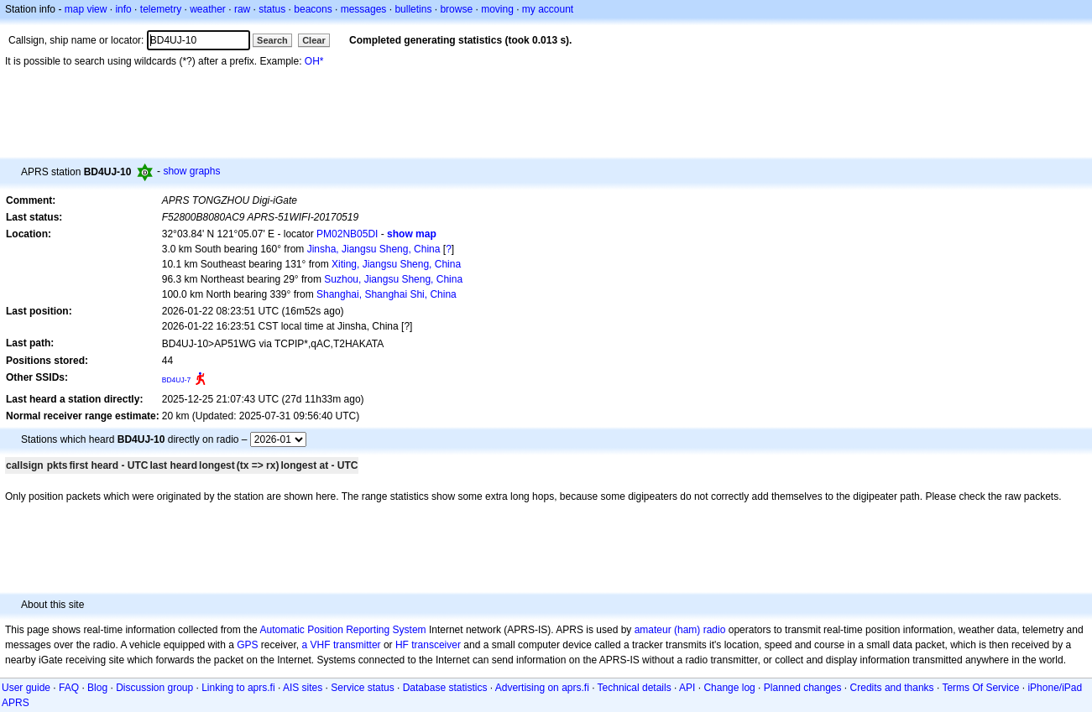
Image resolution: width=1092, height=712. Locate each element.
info (123, 9)
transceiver (436, 645)
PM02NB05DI (347, 234)
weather (208, 9)
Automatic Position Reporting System (342, 630)
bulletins (412, 9)
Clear (314, 40)
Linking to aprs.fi (237, 688)
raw (242, 9)
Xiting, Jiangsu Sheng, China (396, 264)
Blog (97, 688)
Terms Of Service (980, 688)
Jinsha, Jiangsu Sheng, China (374, 249)
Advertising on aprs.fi (542, 688)
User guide (26, 688)
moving (497, 9)
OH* (314, 61)
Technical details (634, 688)
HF (402, 645)
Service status (362, 688)
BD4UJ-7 (176, 380)
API (687, 688)
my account (547, 9)
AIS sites (302, 688)
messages (364, 9)
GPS (247, 645)
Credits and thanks (892, 688)
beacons (313, 9)
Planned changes (803, 688)
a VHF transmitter (341, 645)
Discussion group (154, 688)
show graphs (191, 171)
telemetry (160, 9)
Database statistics (445, 688)
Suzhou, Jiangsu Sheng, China (393, 279)
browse (456, 9)
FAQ (69, 688)
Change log (729, 688)
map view (86, 9)
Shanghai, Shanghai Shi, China (386, 294)
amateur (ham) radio (680, 630)
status (272, 9)
